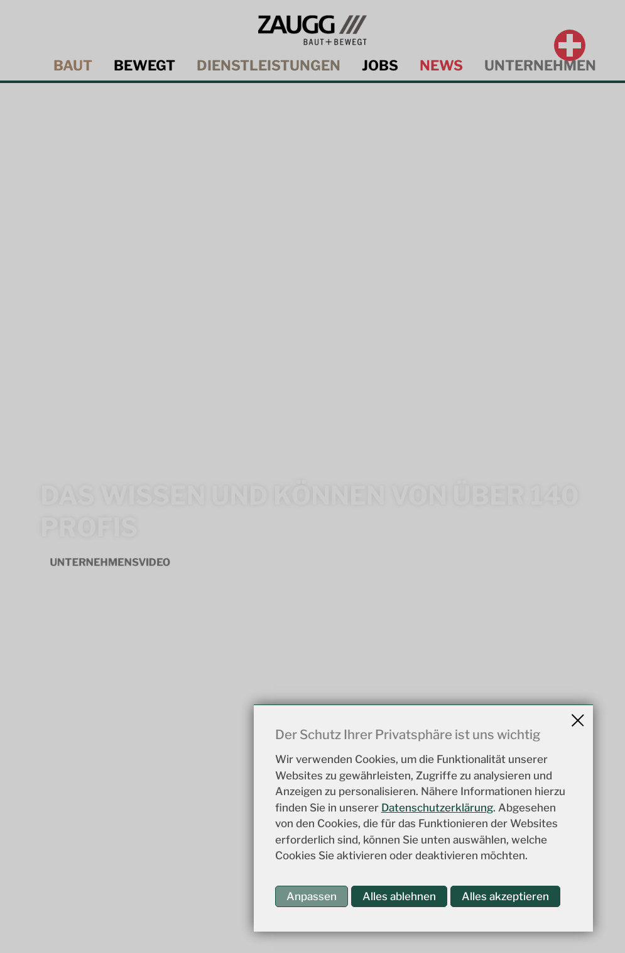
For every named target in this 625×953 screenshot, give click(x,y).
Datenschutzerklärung (437, 807)
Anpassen (311, 896)
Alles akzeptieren (505, 896)
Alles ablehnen (399, 896)
